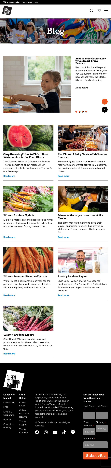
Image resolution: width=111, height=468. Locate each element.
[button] (20, 2)
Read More (81, 85)
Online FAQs (22, 402)
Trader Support (23, 421)
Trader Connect (23, 429)
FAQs (6, 405)
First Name (89, 406)
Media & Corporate (8, 412)
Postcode (89, 436)
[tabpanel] (37, 82)
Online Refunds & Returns (24, 411)
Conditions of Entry (8, 424)
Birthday (101, 420)
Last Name (101, 406)
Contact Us (9, 400)
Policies (7, 417)
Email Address (88, 422)
